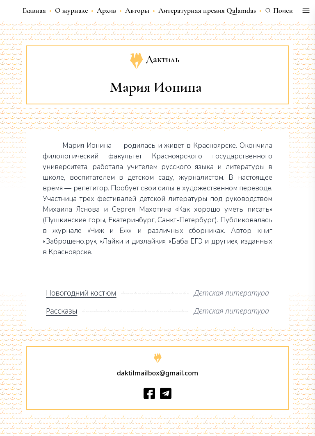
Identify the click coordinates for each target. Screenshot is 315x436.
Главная (34, 10)
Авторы (137, 10)
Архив (106, 10)
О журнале (71, 10)
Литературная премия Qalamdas (207, 10)
